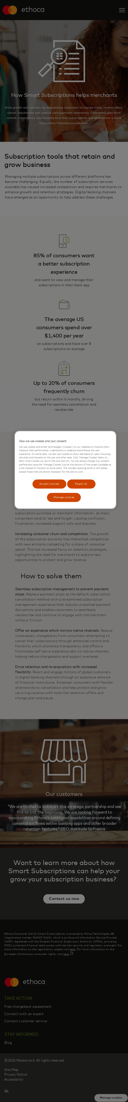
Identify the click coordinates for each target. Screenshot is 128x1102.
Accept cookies (49, 484)
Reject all (81, 484)
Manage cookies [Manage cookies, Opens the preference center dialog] (64, 497)
